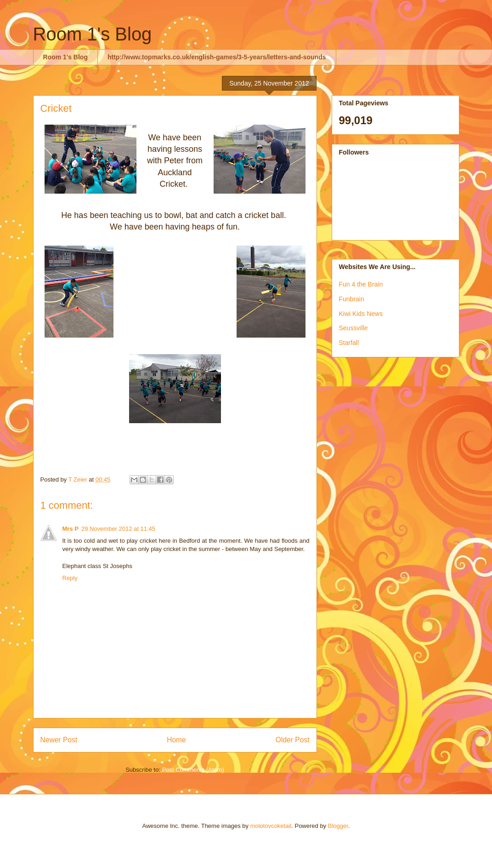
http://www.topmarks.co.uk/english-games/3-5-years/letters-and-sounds (216, 57)
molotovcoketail (271, 825)
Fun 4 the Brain (361, 284)
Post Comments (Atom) (193, 769)
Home (176, 740)
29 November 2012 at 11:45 (118, 528)
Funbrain (351, 299)
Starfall (349, 342)
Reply (70, 577)
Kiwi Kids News (361, 313)
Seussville (353, 328)
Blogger (338, 825)
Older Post (293, 740)
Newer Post (59, 740)
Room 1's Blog (92, 34)
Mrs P (70, 528)
